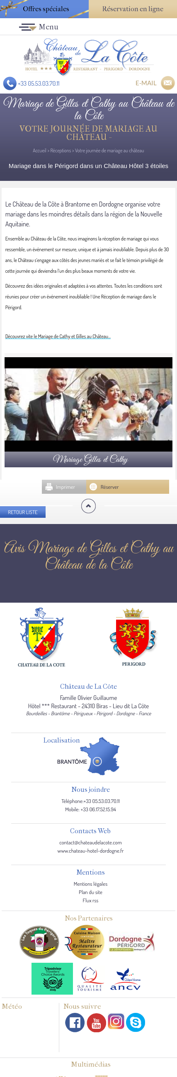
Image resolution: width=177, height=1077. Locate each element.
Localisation (61, 740)
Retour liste (22, 512)
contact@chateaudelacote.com (90, 842)
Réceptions (60, 150)
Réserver (110, 486)
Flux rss (91, 900)
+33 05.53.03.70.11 (39, 83)
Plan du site (90, 892)
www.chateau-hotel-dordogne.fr (91, 850)
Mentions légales (90, 883)
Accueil (39, 150)
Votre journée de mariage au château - (88, 133)
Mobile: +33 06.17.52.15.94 (90, 809)
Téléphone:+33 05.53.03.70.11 (90, 801)
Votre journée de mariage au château (109, 150)
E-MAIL (146, 83)
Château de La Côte (88, 686)
